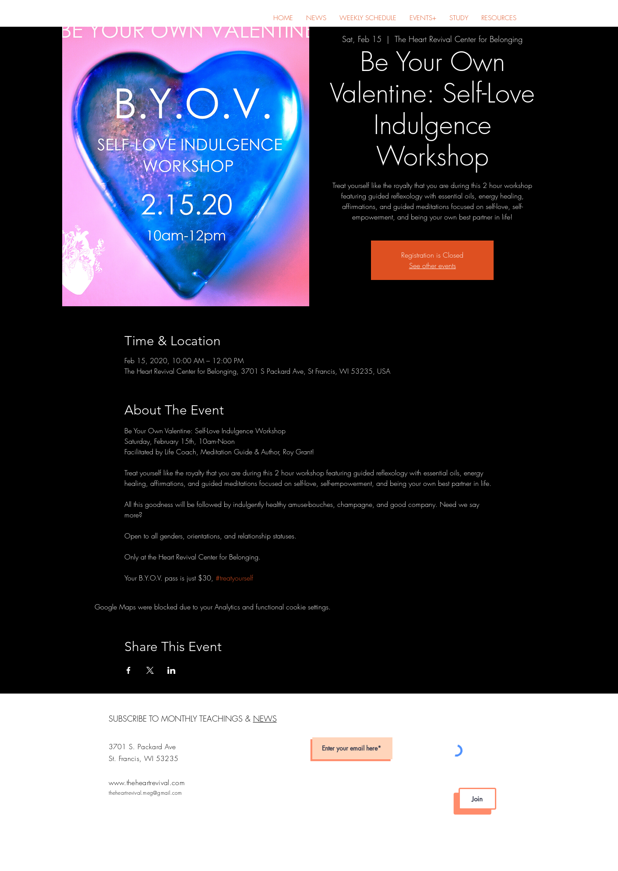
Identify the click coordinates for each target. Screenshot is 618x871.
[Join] (477, 799)
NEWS (265, 718)
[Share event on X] (150, 670)
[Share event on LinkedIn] (171, 670)
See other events (432, 265)
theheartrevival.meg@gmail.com (145, 793)
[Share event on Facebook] (128, 670)
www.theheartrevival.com (147, 782)
